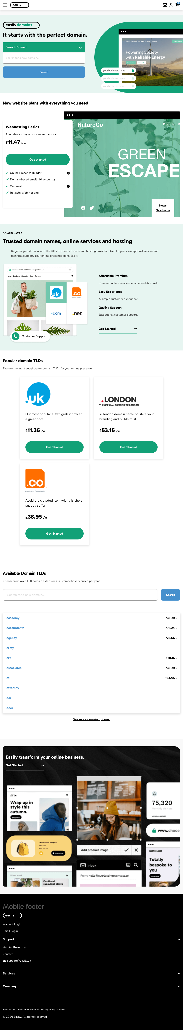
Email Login (10, 931)
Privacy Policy (48, 1009)
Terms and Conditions (28, 1009)
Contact (8, 954)
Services (91, 973)
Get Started (118, 329)
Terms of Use (9, 1009)
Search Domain (16, 47)
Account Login (12, 924)
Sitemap (61, 1009)
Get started (37, 159)
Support (91, 939)
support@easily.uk (19, 961)
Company (91, 986)
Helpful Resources (15, 947)
